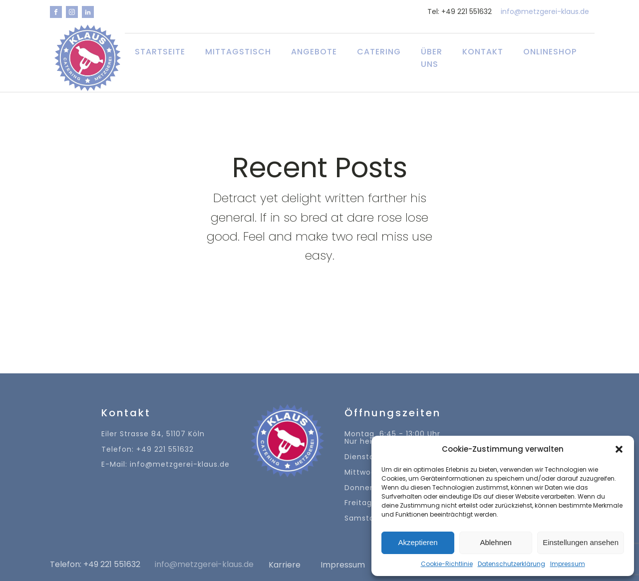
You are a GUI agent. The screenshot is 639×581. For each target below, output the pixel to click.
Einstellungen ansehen (581, 542)
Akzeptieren (417, 542)
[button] (619, 449)
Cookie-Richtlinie (447, 564)
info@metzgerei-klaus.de (545, 11)
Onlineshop (550, 51)
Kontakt (482, 51)
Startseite (160, 51)
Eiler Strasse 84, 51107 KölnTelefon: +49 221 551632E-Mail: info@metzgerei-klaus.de (165, 449)
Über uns (431, 58)
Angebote (314, 51)
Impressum (567, 564)
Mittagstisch (238, 51)
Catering (379, 51)
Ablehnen (495, 542)
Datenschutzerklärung (511, 564)
